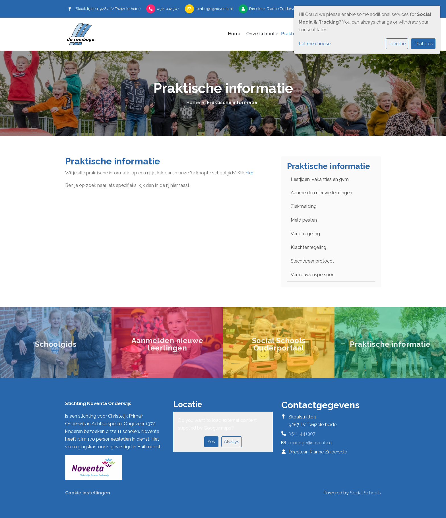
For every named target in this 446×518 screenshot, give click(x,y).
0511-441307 (168, 8)
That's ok (423, 43)
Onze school (261, 33)
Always (231, 441)
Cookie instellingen (87, 493)
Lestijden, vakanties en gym (320, 179)
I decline (397, 43)
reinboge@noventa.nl (214, 8)
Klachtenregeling (308, 247)
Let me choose (315, 43)
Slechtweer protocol (312, 261)
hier (249, 173)
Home (235, 33)
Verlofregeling (305, 233)
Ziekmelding (304, 206)
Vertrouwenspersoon (312, 274)
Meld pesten (304, 220)
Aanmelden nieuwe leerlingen (321, 192)
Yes (211, 441)
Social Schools (365, 493)
